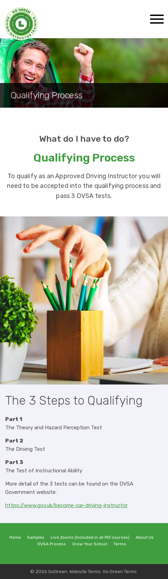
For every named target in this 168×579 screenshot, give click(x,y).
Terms (120, 543)
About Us (145, 537)
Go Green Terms (120, 571)
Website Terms (85, 571)
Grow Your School (89, 543)
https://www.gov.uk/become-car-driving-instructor (66, 505)
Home (15, 537)
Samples (35, 537)
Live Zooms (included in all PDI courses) (90, 537)
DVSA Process (51, 543)
